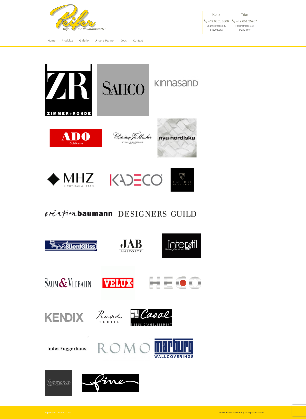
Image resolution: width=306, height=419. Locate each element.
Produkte (67, 40)
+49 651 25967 (244, 21)
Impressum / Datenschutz (58, 412)
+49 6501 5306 (216, 21)
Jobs (124, 40)
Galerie (84, 40)
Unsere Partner (105, 40)
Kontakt (138, 40)
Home (51, 40)
